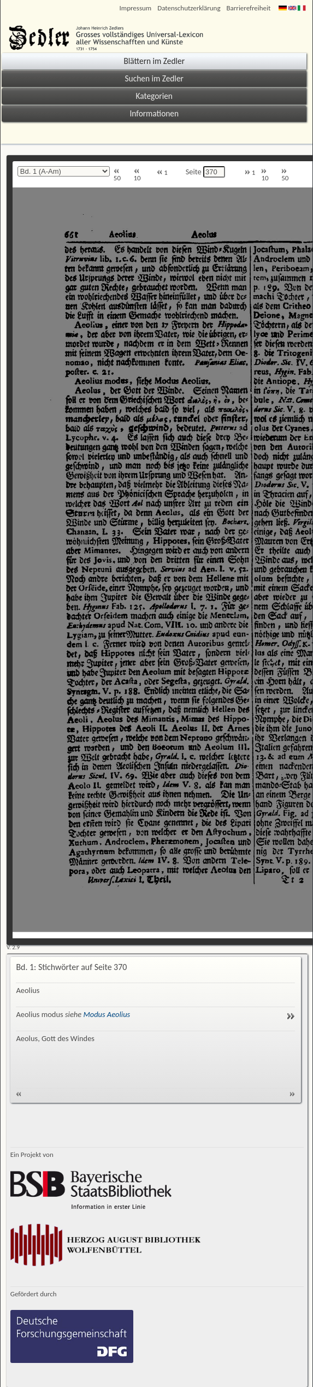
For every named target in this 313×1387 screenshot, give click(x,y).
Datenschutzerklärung (188, 8)
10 (137, 175)
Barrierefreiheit (249, 8)
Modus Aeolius (106, 1014)
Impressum (136, 8)
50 (117, 175)
